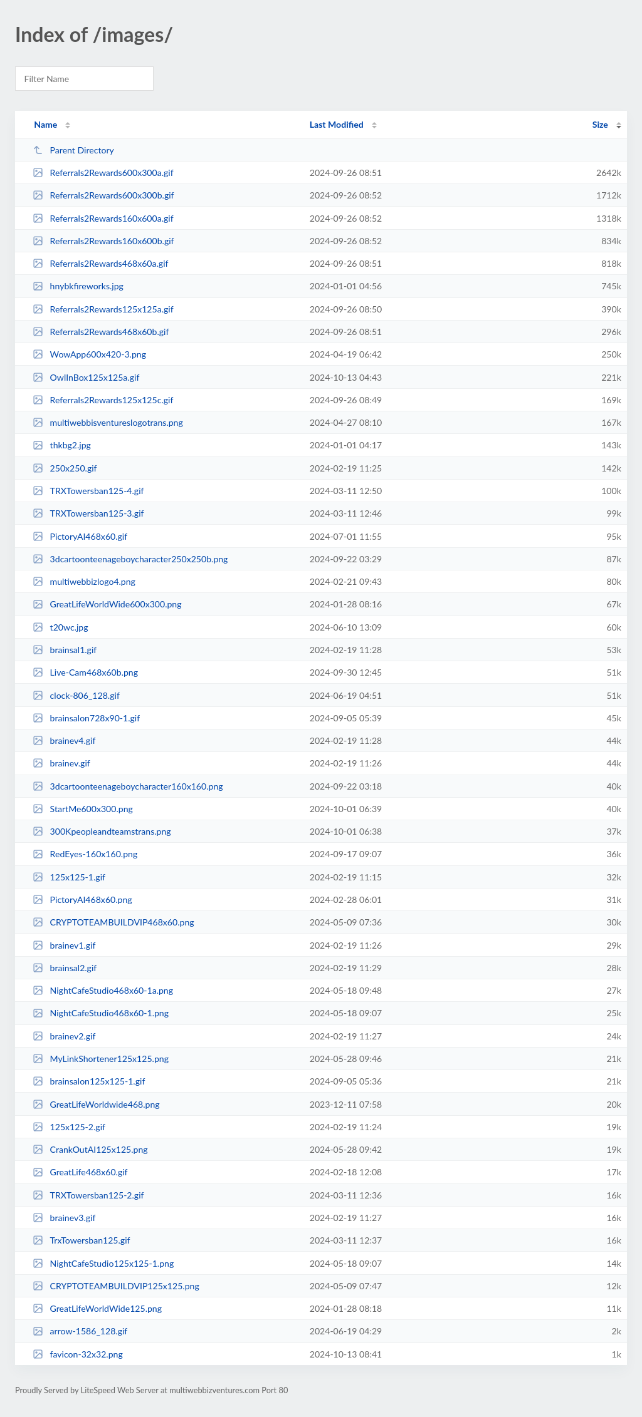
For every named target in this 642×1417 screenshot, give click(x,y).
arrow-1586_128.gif (80, 1331)
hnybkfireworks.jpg (78, 286)
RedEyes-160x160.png (85, 853)
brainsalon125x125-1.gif (89, 1081)
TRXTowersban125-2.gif (88, 1195)
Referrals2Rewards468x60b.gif (101, 331)
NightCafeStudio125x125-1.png (103, 1263)
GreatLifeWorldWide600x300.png (107, 604)
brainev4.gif (64, 740)
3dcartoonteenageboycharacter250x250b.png (130, 559)
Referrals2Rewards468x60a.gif (100, 263)
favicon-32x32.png (78, 1354)
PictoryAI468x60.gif (80, 536)
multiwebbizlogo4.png (84, 581)
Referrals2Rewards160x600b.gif (103, 240)
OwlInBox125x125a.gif (86, 377)
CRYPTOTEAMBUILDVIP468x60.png (113, 922)
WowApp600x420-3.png (89, 354)
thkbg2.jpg (62, 445)
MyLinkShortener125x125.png (101, 1058)
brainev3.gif (64, 1217)
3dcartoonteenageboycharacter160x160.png (128, 786)
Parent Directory (73, 150)
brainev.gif (61, 763)
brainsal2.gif (65, 967)
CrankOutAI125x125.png (90, 1149)
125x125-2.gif (69, 1126)
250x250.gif (65, 468)
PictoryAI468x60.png (82, 899)
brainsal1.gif (65, 649)
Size (600, 124)
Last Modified (337, 124)
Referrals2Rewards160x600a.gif (103, 218)
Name (45, 124)
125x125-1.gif (69, 877)
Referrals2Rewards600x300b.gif (103, 195)
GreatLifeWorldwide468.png (96, 1104)
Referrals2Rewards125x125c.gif (103, 399)
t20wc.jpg (60, 627)
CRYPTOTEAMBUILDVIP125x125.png (116, 1285)
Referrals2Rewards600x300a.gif (103, 172)
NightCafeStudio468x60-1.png (101, 1012)
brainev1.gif (64, 945)
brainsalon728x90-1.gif (86, 718)
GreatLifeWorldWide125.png (97, 1308)
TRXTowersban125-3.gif (88, 513)
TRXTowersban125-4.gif (88, 490)
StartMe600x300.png (83, 808)
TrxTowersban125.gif (81, 1240)
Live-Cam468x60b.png (85, 672)
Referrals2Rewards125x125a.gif (103, 309)
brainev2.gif (64, 1036)
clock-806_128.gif (76, 695)
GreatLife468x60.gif (80, 1172)
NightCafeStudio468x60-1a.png (103, 990)
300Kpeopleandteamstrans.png (102, 831)
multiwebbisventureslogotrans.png (108, 422)
